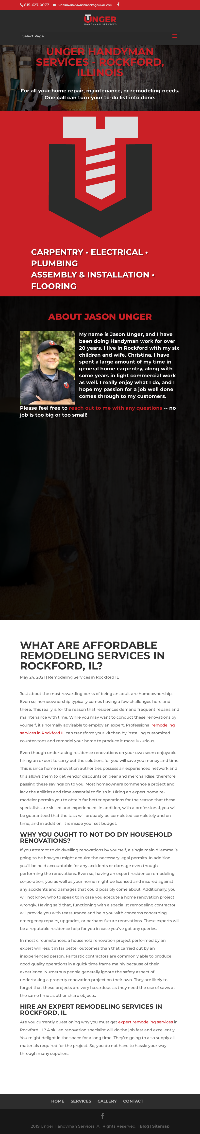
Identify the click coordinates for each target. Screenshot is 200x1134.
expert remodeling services (145, 1022)
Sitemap (160, 1126)
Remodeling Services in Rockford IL (83, 677)
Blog (144, 1126)
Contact (133, 1101)
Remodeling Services (114, 1006)
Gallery (107, 1101)
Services (81, 1101)
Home (57, 1101)
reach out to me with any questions (116, 408)
